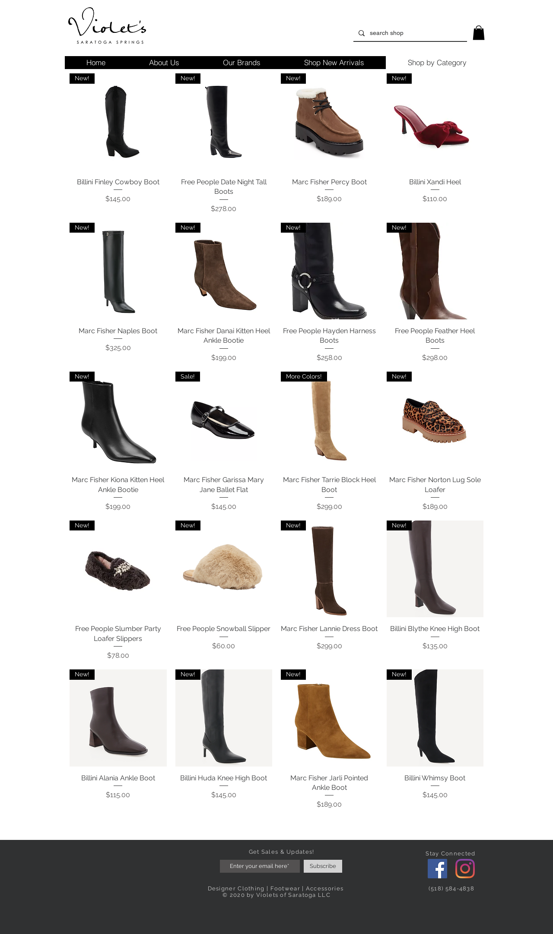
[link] (479, 32)
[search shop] (409, 33)
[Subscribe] (323, 866)
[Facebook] (437, 868)
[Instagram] (465, 868)
